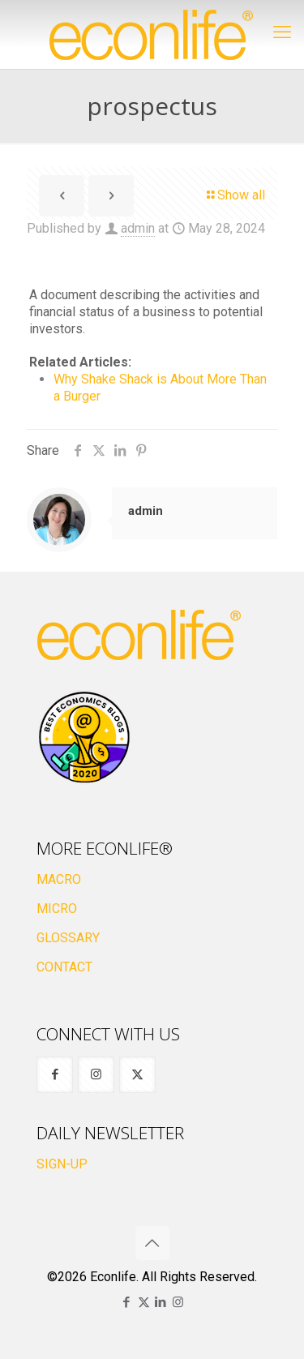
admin (138, 228)
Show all (234, 195)
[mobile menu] (282, 32)
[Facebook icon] (127, 1302)
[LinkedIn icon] (161, 1302)
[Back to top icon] (152, 1243)
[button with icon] (54, 1075)
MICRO (56, 908)
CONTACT (64, 967)
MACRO (58, 879)
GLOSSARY (68, 937)
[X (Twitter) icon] (144, 1302)
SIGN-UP (62, 1164)
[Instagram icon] (178, 1302)
